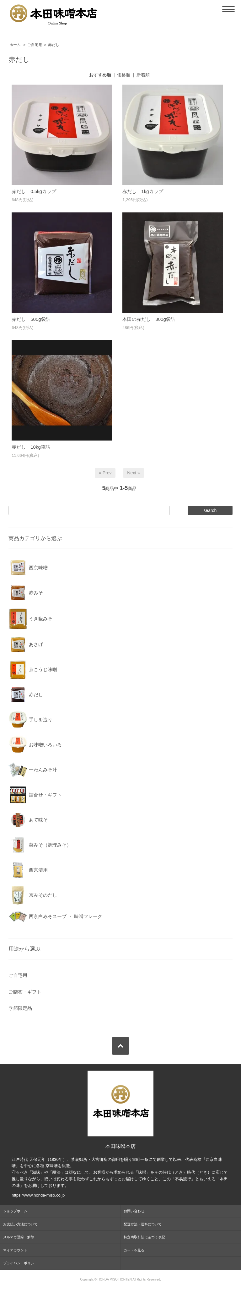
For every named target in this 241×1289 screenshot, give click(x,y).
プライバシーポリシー (20, 1263)
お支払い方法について (20, 1224)
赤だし (53, 45)
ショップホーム (15, 1211)
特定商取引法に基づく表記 (144, 1237)
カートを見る (134, 1250)
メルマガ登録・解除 (18, 1237)
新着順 (143, 74)
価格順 (123, 74)
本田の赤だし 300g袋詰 (148, 319)
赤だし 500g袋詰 (31, 319)
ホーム (15, 45)
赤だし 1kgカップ (142, 191)
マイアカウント (15, 1250)
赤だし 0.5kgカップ (34, 191)
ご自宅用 (34, 45)
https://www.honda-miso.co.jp (38, 1195)
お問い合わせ (134, 1211)
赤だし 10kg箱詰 (31, 447)
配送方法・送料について (143, 1224)
